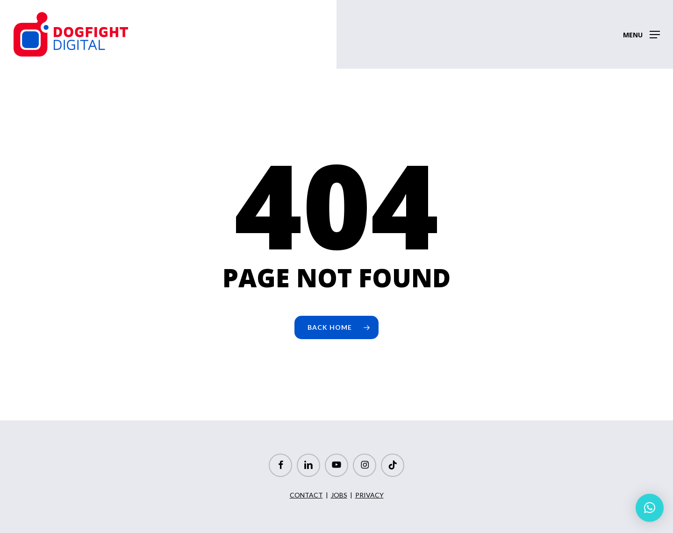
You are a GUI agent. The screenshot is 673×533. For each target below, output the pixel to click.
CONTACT (306, 495)
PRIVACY (369, 495)
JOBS (339, 495)
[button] (641, 34)
